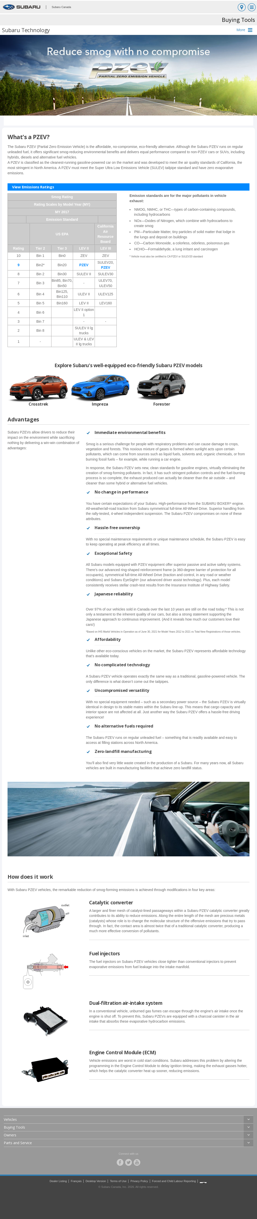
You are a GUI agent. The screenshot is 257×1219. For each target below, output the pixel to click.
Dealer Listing (58, 1181)
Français (76, 1181)
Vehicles (10, 1119)
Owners (10, 1135)
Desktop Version (96, 1181)
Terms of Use (118, 1181)
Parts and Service (18, 1142)
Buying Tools (14, 1127)
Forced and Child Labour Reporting (174, 1181)
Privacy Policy (139, 1181)
